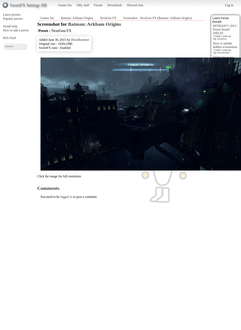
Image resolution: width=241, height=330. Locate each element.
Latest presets (12, 14)
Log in (229, 5)
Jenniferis (222, 38)
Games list (65, 5)
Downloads (114, 5)
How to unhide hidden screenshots (225, 45)
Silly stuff (83, 5)
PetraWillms (223, 52)
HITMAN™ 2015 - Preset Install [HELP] (225, 29)
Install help (10, 26)
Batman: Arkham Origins (77, 18)
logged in (66, 196)
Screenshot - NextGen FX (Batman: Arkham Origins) (157, 18)
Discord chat (135, 5)
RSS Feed (9, 38)
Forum (98, 5)
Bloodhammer (80, 39)
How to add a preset (16, 30)
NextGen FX (108, 18)
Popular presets (13, 18)
